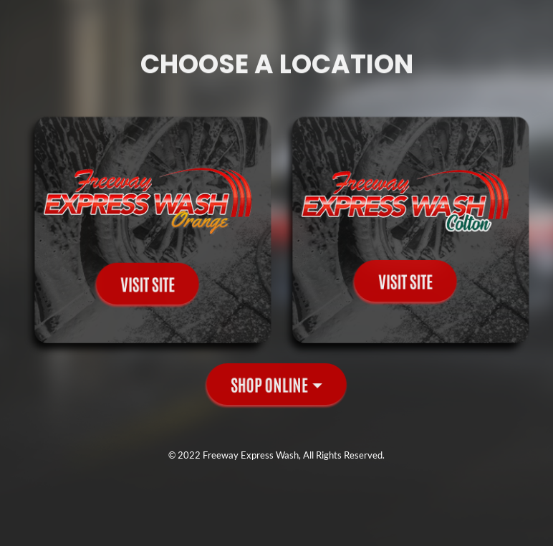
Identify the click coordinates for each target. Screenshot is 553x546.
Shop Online (270, 383)
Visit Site (147, 281)
